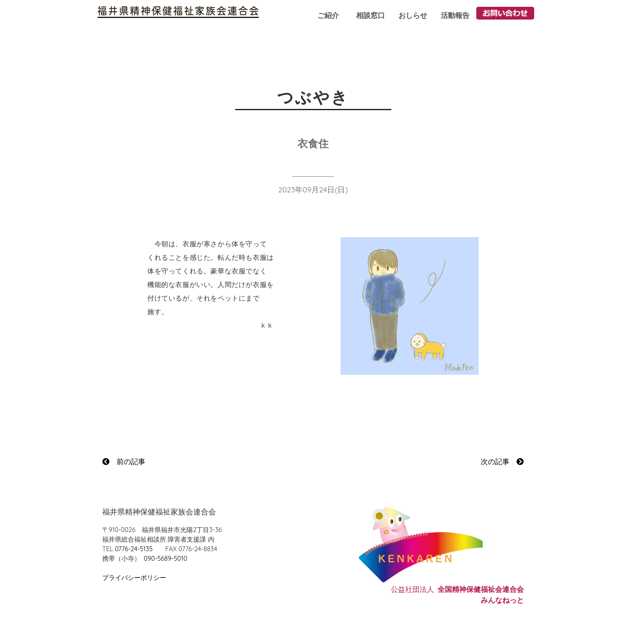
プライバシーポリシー (134, 578)
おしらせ (412, 15)
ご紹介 (328, 15)
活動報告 (455, 15)
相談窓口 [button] (370, 15)
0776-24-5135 (134, 549)
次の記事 (502, 461)
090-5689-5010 (165, 558)
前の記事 (123, 461)
